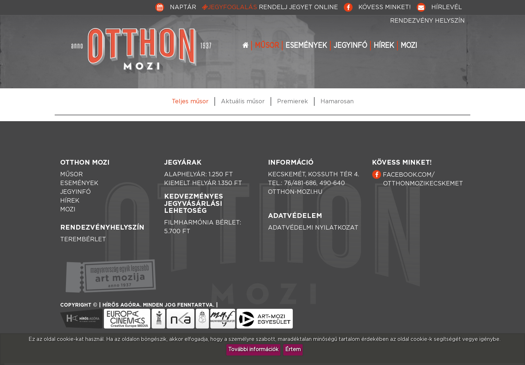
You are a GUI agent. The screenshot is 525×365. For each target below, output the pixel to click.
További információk (253, 349)
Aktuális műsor (243, 101)
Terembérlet (83, 239)
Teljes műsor (190, 101)
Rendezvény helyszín (427, 21)
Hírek (384, 46)
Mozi (409, 46)
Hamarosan (337, 101)
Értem (293, 349)
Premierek (292, 101)
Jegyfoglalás (270, 7)
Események (306, 46)
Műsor (267, 46)
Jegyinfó (350, 46)
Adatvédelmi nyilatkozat (313, 228)
